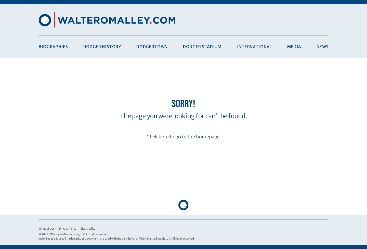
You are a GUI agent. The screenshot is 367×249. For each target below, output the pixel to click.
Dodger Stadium (202, 46)
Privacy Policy (67, 228)
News (323, 46)
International (254, 46)
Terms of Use (46, 228)
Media (294, 46)
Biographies (53, 46)
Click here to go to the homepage (183, 137)
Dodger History (102, 46)
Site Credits (88, 228)
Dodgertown (152, 46)
